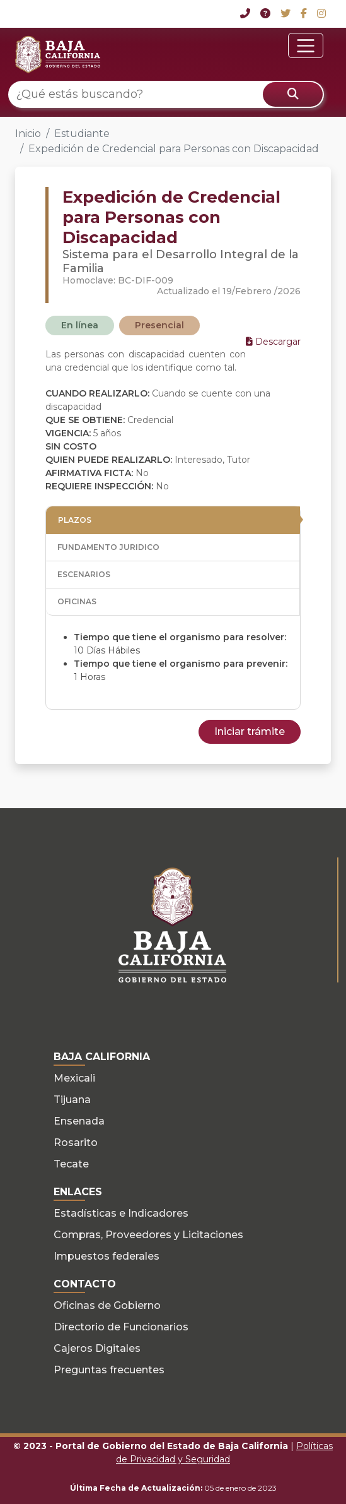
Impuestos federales (106, 1256)
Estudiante (82, 134)
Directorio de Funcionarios (121, 1327)
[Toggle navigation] (305, 45)
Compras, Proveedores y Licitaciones (148, 1235)
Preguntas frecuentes (109, 1370)
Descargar (273, 341)
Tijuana (72, 1100)
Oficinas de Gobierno (107, 1305)
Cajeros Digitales (97, 1348)
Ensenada (79, 1121)
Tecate (71, 1164)
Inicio (28, 134)
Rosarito (76, 1143)
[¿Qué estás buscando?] (166, 94)
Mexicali (74, 1078)
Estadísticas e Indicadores (121, 1213)
